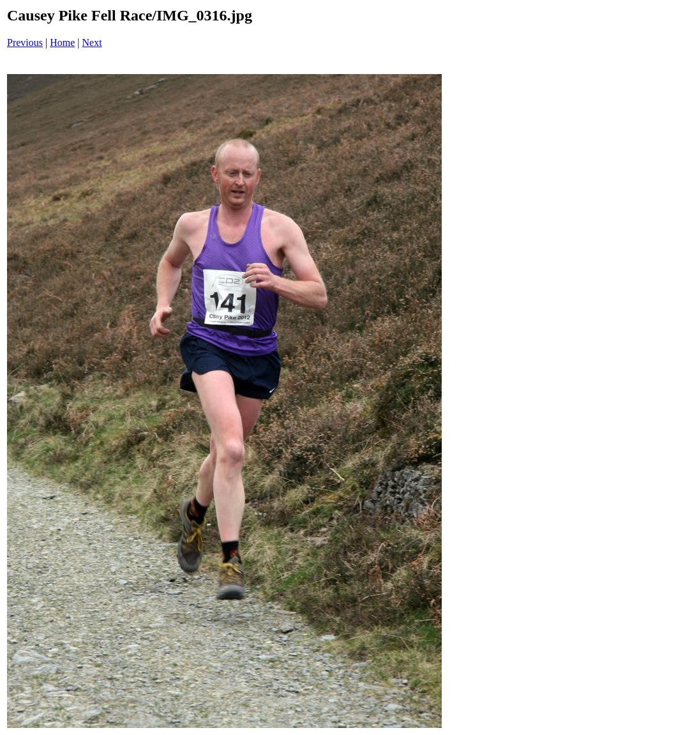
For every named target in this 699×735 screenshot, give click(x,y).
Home (62, 42)
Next (92, 42)
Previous (25, 42)
